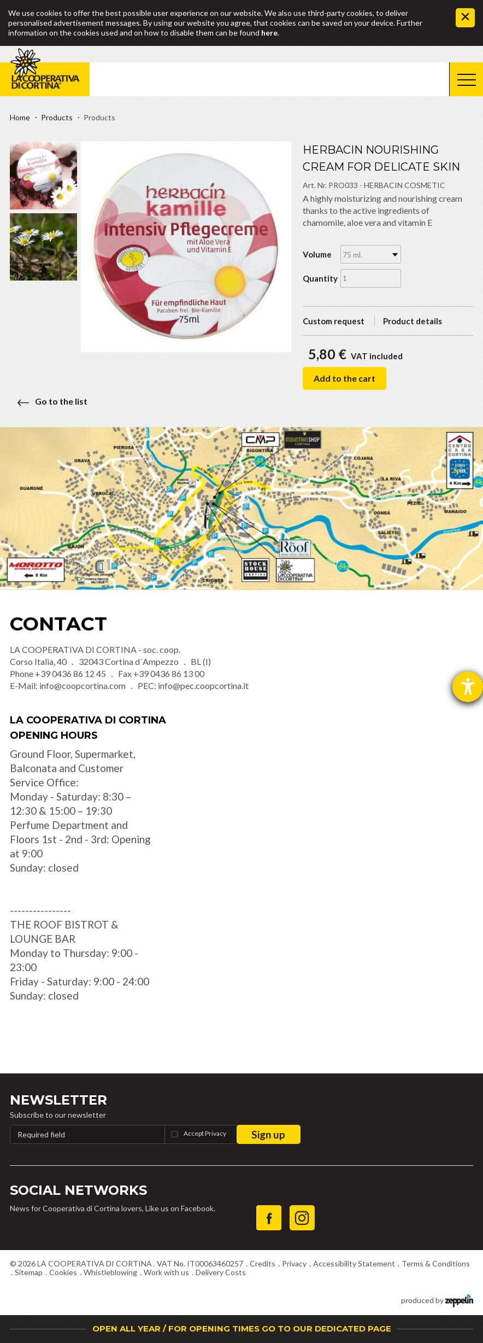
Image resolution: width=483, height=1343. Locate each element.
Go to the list (48, 401)
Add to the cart (344, 378)
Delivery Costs (221, 1272)
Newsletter (58, 1100)
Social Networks (78, 1190)
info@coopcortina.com (82, 685)
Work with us (166, 1272)
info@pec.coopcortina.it (203, 685)
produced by (437, 1299)
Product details (412, 321)
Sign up (268, 1134)
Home (20, 117)
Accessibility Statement (354, 1263)
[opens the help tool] (467, 687)
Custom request (333, 321)
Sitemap (29, 1272)
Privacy (294, 1263)
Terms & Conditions (436, 1263)
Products (57, 117)
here (269, 32)
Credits (262, 1263)
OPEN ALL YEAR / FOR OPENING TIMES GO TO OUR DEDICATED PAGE (241, 1328)
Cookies (63, 1272)
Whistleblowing (110, 1272)
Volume (317, 254)
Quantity (318, 278)
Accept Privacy (205, 1133)
